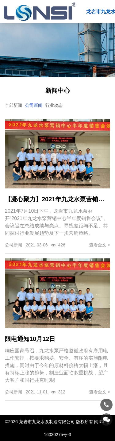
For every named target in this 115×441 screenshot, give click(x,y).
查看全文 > (99, 244)
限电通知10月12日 (30, 338)
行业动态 (54, 105)
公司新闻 (33, 105)
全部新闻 (13, 105)
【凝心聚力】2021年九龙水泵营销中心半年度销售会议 (57, 199)
